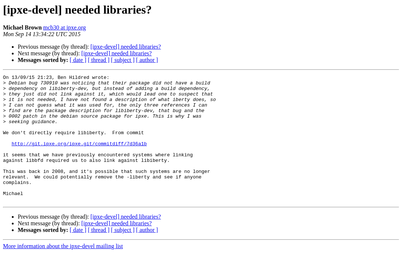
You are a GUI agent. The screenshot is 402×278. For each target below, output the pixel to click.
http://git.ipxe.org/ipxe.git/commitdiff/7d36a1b (79, 157)
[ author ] (147, 60)
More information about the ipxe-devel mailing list (63, 271)
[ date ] (78, 60)
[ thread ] (99, 60)
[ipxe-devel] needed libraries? (125, 47)
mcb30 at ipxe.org (64, 27)
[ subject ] (123, 60)
